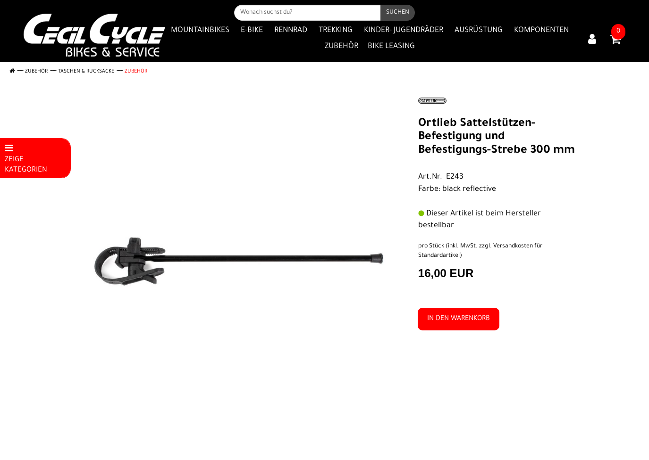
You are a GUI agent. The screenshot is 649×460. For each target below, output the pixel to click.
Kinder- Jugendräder (403, 30)
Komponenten (541, 30)
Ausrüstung (479, 30)
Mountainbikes (200, 30)
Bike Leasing (391, 46)
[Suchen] (397, 13)
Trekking (336, 30)
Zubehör (341, 46)
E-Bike (252, 30)
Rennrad (290, 30)
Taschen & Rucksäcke (86, 71)
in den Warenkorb (458, 319)
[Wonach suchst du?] (307, 13)
